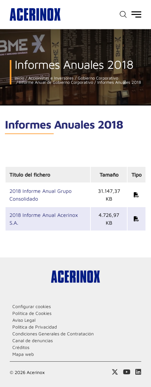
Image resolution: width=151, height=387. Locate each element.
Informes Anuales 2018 (118, 82)
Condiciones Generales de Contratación (53, 333)
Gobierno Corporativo (97, 78)
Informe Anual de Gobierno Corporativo (55, 82)
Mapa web (23, 354)
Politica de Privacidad (34, 327)
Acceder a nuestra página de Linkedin (138, 372)
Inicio (19, 78)
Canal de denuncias (32, 340)
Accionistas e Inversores (50, 78)
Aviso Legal (23, 320)
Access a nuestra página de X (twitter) (115, 372)
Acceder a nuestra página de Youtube (126, 372)
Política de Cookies (31, 313)
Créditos (20, 347)
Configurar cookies (31, 306)
